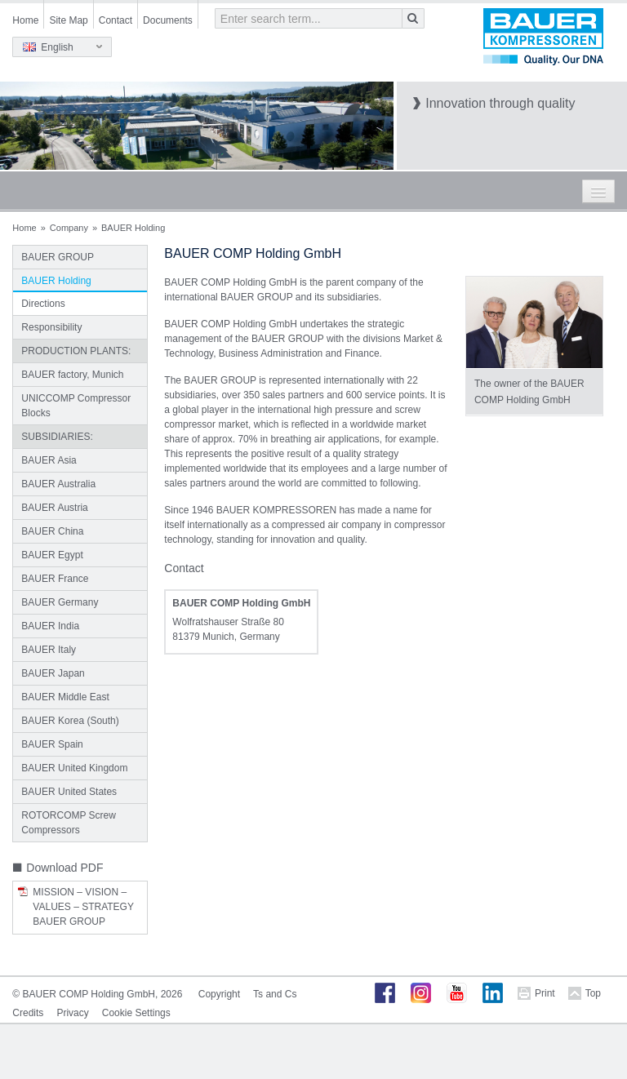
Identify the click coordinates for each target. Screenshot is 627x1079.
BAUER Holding (56, 280)
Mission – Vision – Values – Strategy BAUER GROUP (83, 906)
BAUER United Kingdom (74, 768)
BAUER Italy (48, 649)
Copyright (219, 994)
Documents (168, 20)
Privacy (72, 1013)
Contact (115, 20)
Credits (27, 1013)
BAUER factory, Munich (72, 374)
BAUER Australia (58, 484)
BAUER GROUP (57, 257)
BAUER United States (69, 791)
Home (25, 20)
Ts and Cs (274, 994)
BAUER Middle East (65, 697)
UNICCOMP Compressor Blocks (76, 406)
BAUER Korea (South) (69, 720)
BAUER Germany (59, 602)
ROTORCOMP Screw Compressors (68, 823)
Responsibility (51, 327)
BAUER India (50, 626)
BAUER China (52, 531)
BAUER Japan (52, 673)
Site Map (68, 20)
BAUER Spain (51, 744)
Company (69, 228)
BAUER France (54, 578)
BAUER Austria (54, 507)
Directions (42, 303)
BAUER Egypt (51, 555)
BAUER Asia (48, 460)
